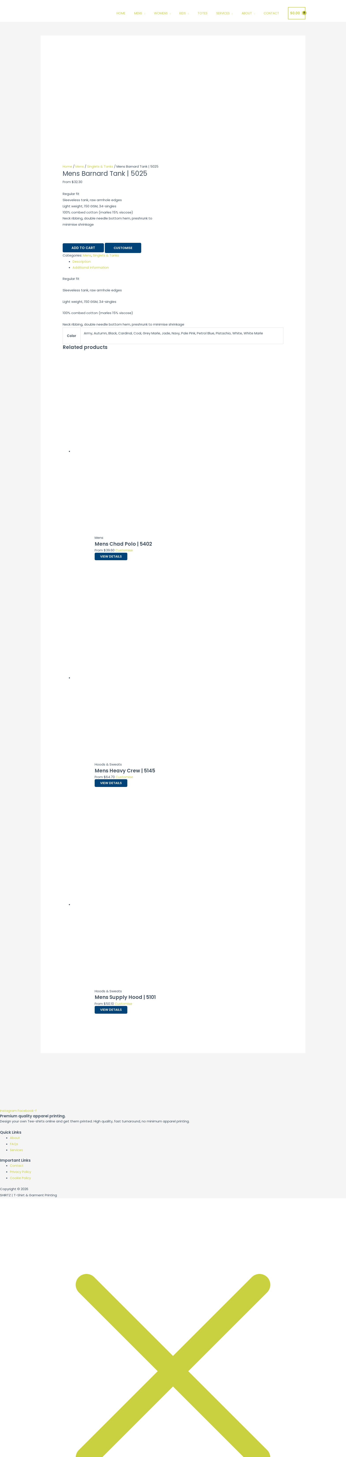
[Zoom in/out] (9, 1447)
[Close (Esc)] (64, 1447)
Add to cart (83, 144)
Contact (271, 13)
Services (223, 13)
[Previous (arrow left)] (9, 1454)
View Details (114, 453)
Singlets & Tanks (101, 62)
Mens (138, 13)
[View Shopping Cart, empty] (296, 13)
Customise (124, 144)
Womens (161, 13)
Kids (182, 13)
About (247, 13)
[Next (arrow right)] (27, 1454)
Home (121, 13)
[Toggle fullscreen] (27, 1447)
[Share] (46, 1447)
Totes (202, 13)
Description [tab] (82, 158)
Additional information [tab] (91, 164)
